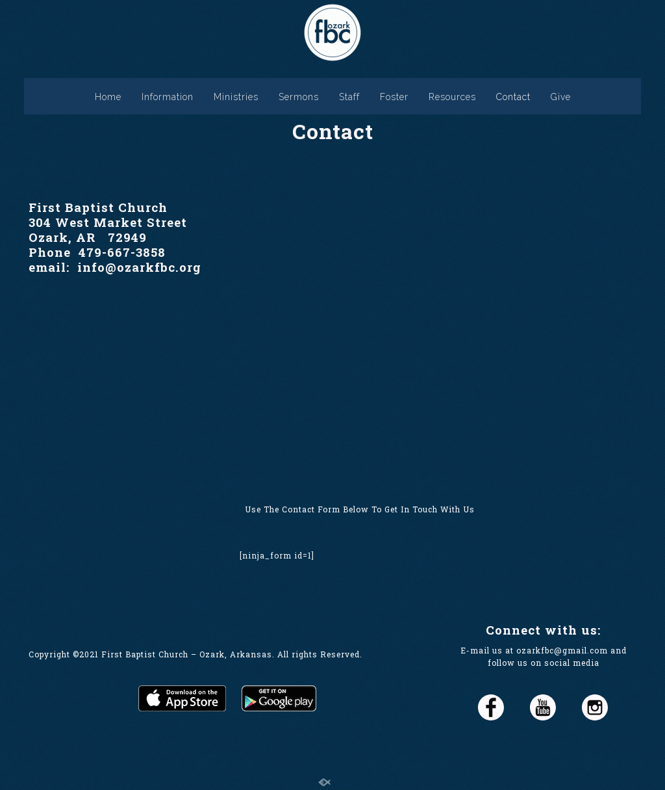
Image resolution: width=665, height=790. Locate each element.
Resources (452, 97)
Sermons (299, 97)
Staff (349, 97)
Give (561, 97)
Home (108, 97)
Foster (394, 97)
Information (168, 97)
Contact (513, 97)
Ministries (236, 97)
